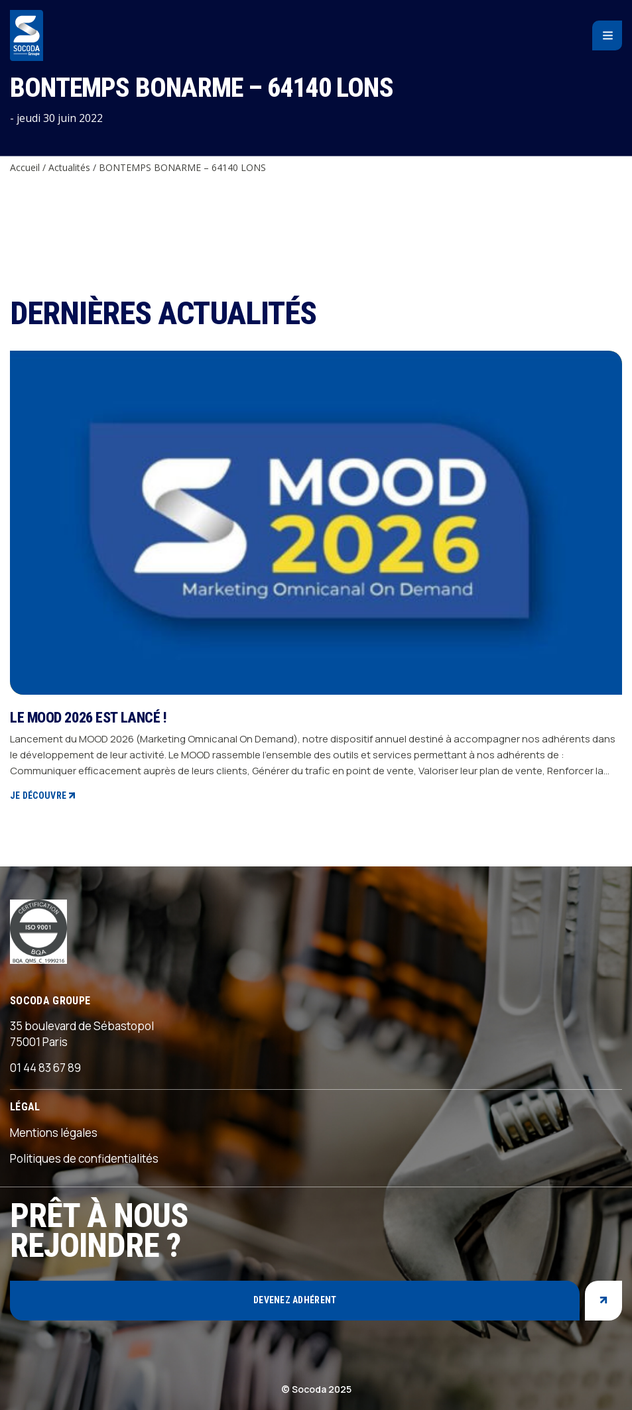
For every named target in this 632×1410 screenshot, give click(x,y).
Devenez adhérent (294, 1300)
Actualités (69, 167)
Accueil (25, 167)
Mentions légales (53, 1132)
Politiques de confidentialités (84, 1158)
